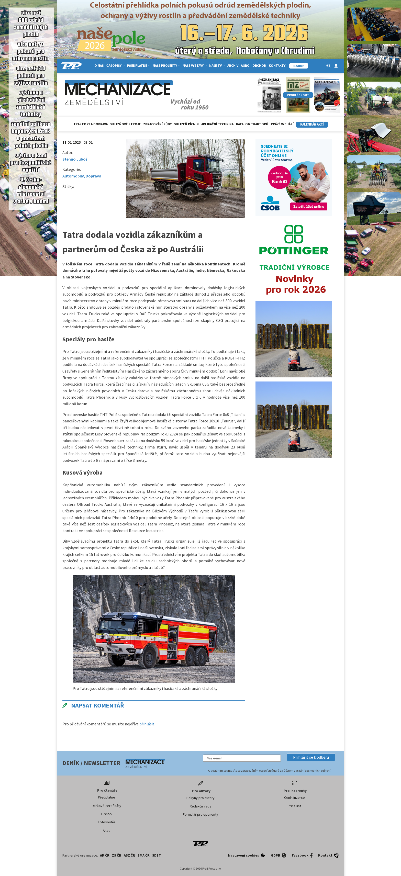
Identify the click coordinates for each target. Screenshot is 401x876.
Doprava (93, 175)
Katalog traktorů (252, 124)
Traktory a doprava (90, 124)
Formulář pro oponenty (200, 814)
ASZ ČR (129, 855)
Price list (294, 806)
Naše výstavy (195, 65)
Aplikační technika (217, 124)
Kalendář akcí (312, 124)
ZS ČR (116, 855)
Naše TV (217, 65)
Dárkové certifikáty (106, 805)
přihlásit (146, 723)
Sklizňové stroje (125, 124)
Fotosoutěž (106, 822)
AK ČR (104, 855)
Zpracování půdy (157, 124)
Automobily (73, 175)
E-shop (106, 814)
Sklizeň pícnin (186, 124)
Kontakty (277, 65)
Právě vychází (282, 124)
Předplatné (138, 65)
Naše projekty (166, 65)
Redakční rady (200, 806)
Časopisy (115, 65)
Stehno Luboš (74, 159)
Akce (106, 830)
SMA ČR (144, 855)
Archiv (232, 65)
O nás (99, 65)
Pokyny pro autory (200, 797)
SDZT (156, 855)
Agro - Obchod (253, 65)
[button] (311, 757)
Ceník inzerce (294, 797)
